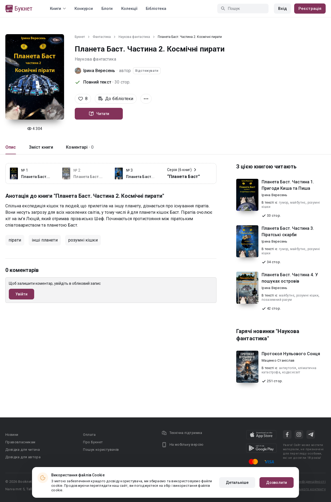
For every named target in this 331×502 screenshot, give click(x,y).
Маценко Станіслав (278, 360)
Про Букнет (93, 442)
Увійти (21, 294)
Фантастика (102, 37)
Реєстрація (309, 8)
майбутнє (298, 202)
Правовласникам (20, 442)
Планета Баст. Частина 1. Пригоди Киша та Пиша (288, 185)
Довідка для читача (22, 450)
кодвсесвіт (291, 372)
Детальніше (237, 482)
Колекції (129, 8)
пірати (15, 240)
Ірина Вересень (99, 70)
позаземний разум (277, 300)
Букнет (80, 37)
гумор (283, 202)
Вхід (282, 8)
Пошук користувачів (101, 450)
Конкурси (83, 8)
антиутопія (287, 368)
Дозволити (276, 482)
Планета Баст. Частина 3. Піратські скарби (288, 231)
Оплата (89, 435)
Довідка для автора (23, 457)
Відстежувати (146, 71)
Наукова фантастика (134, 37)
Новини (11, 435)
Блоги (107, 8)
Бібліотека (156, 8)
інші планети (45, 240)
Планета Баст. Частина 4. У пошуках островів (290, 278)
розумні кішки (83, 240)
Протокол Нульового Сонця (291, 353)
